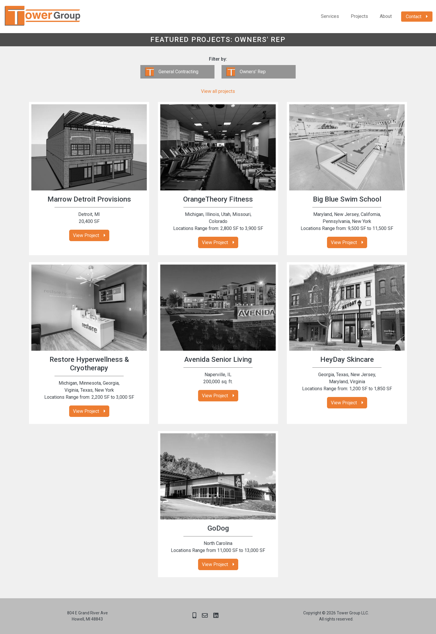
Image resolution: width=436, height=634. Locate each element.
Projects (359, 16)
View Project (86, 235)
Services (330, 16)
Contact (413, 16)
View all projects (218, 91)
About (386, 16)
